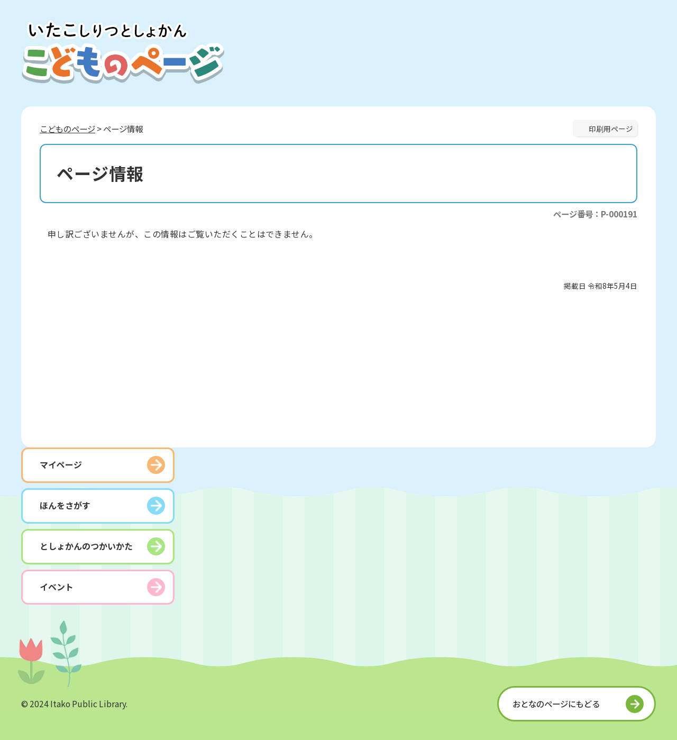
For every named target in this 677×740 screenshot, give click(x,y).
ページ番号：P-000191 (595, 214)
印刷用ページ (611, 128)
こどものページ (67, 128)
